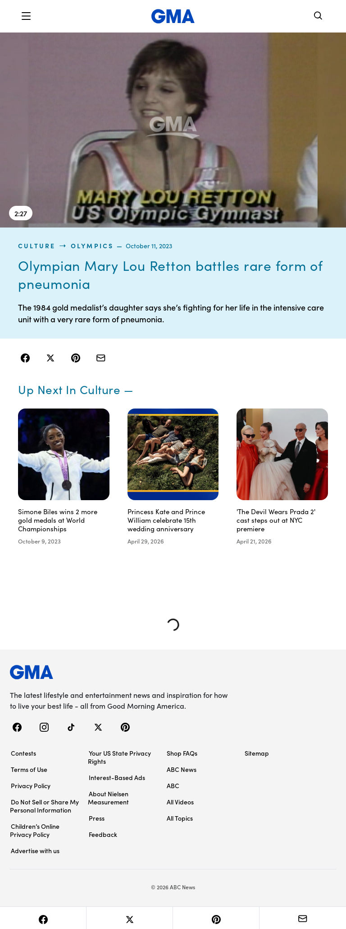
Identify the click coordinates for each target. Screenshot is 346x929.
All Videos (180, 801)
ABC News (181, 769)
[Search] (318, 16)
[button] (26, 16)
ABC (173, 785)
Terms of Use (29, 769)
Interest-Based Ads (117, 777)
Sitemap (257, 752)
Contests (23, 752)
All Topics (180, 817)
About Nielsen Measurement (108, 797)
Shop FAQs (182, 752)
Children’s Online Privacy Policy (34, 830)
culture (37, 245)
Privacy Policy (30, 785)
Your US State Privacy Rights (119, 757)
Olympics (92, 245)
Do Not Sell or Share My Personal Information (44, 805)
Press (97, 817)
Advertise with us (35, 850)
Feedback (103, 834)
